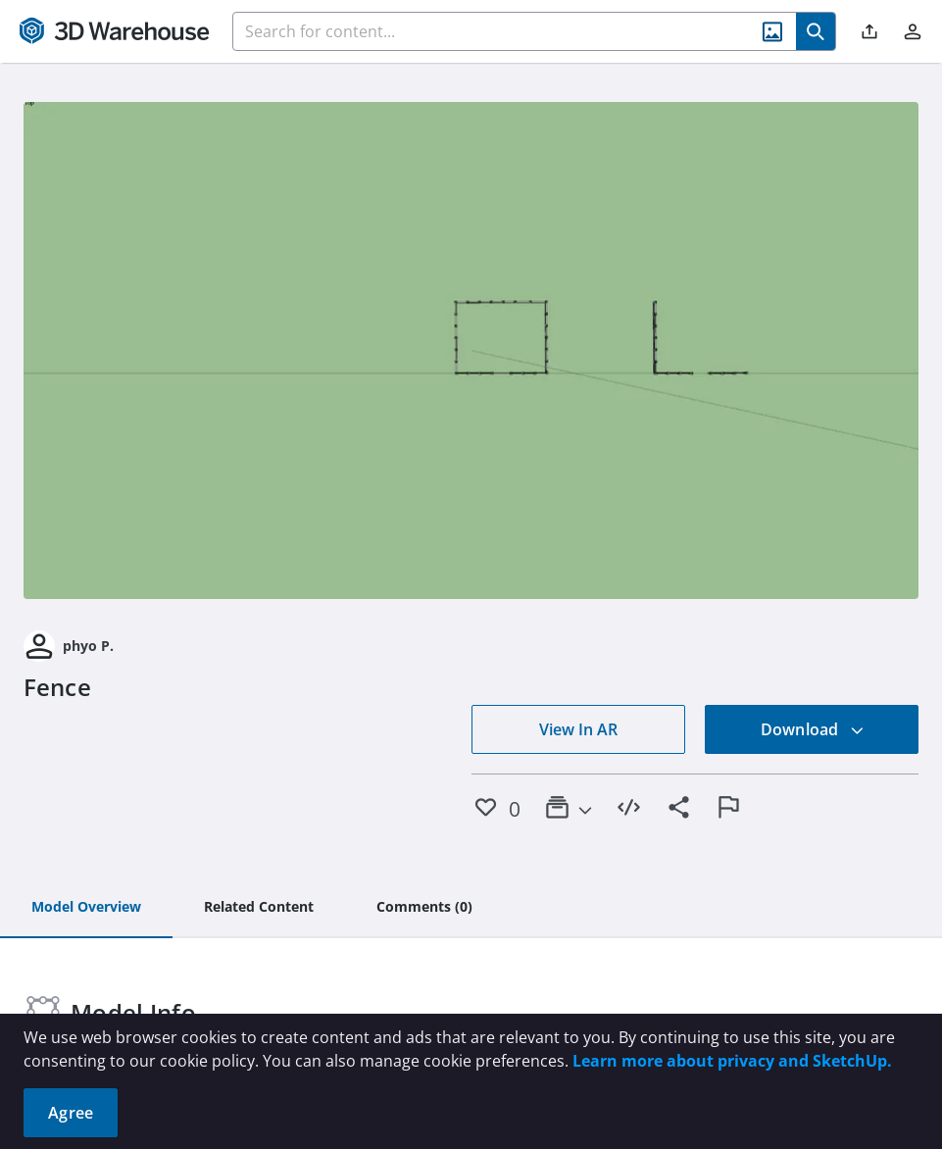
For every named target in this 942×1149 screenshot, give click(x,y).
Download (813, 729)
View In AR (578, 729)
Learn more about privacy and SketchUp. (732, 1061)
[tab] (86, 907)
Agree (70, 1113)
